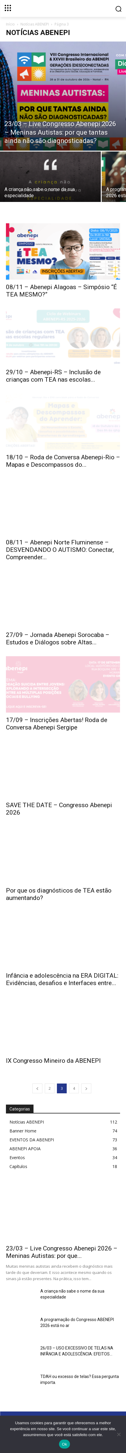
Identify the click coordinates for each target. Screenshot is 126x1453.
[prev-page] (37, 1088)
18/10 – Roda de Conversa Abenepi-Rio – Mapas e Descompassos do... (63, 461)
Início (10, 24)
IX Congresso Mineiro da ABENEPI (53, 1060)
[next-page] (86, 1088)
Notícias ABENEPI (34, 24)
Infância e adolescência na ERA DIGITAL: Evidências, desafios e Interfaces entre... (62, 979)
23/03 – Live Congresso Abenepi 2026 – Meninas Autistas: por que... (61, 1252)
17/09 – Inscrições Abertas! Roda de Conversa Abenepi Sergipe (56, 723)
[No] (119, 1434)
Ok (64, 1444)
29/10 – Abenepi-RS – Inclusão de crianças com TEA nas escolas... (53, 376)
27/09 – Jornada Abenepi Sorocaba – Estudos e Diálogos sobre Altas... (57, 638)
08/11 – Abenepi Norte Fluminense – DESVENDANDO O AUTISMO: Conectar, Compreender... (60, 550)
